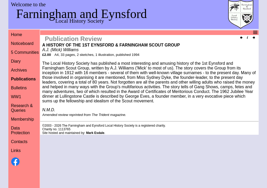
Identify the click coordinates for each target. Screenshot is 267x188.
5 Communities (25, 52)
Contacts (19, 141)
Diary (16, 61)
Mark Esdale (95, 133)
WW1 (16, 97)
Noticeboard (22, 43)
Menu (132, 32)
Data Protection (20, 130)
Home (16, 34)
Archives (19, 70)
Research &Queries (22, 108)
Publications (23, 79)
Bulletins (19, 88)
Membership (22, 119)
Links (16, 150)
